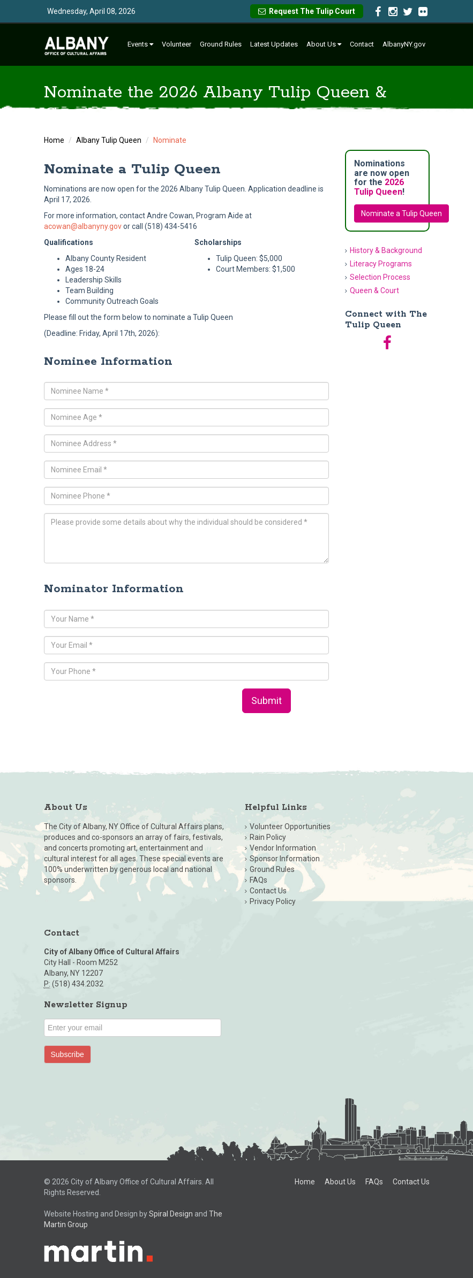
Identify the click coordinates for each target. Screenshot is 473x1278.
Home (54, 140)
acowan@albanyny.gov (83, 226)
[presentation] (125, 709)
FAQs (258, 880)
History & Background (386, 250)
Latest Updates (274, 44)
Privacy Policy (273, 901)
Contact (362, 44)
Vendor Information (283, 848)
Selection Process (380, 277)
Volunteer (176, 44)
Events (140, 44)
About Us (323, 44)
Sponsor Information (285, 858)
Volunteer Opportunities (290, 826)
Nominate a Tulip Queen (401, 213)
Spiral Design (171, 1214)
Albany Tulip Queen (108, 140)
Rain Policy (268, 837)
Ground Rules (221, 44)
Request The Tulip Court (306, 11)
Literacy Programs (381, 263)
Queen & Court (374, 290)
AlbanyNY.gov (403, 44)
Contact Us (268, 890)
